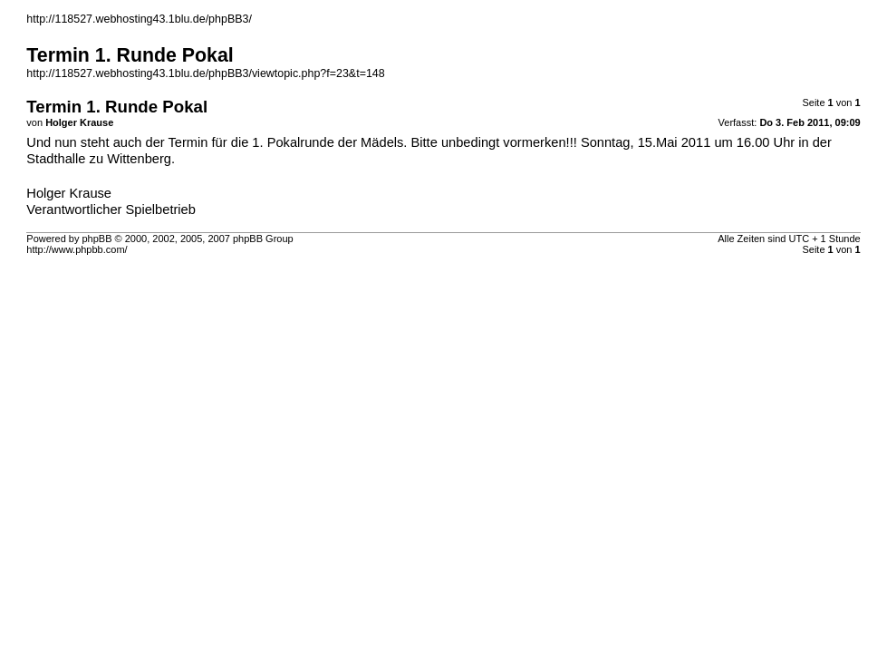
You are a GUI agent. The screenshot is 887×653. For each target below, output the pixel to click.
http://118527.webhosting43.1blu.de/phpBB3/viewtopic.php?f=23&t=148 (205, 73)
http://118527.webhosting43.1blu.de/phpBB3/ (139, 19)
